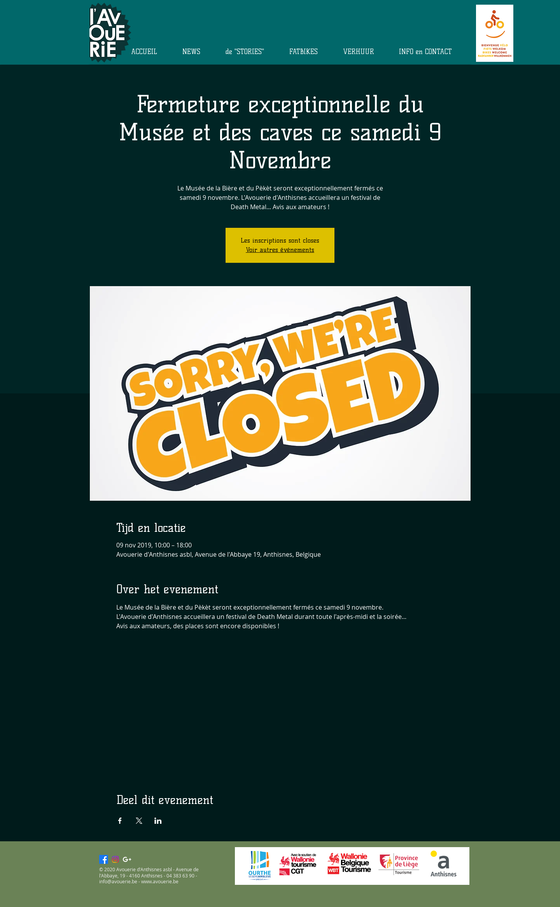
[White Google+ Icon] (126, 859)
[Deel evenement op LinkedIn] (158, 821)
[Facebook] (103, 859)
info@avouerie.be (118, 881)
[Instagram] (115, 859)
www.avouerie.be (159, 881)
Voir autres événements (280, 249)
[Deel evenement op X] (139, 821)
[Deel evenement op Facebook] (120, 821)
